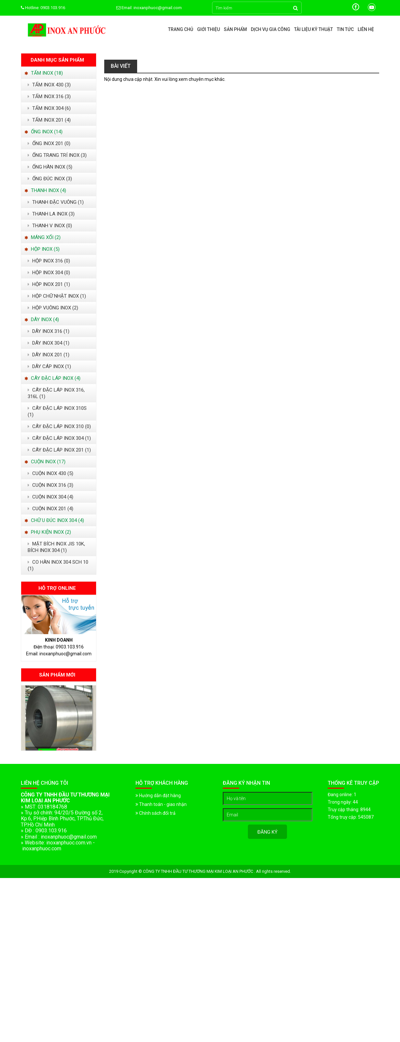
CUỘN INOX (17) (44, 462)
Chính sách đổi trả (156, 813)
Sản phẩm (235, 29)
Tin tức (345, 29)
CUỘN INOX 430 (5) (50, 473)
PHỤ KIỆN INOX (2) (47, 532)
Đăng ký (267, 832)
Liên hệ (366, 29)
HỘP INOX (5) (42, 249)
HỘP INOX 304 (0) (49, 272)
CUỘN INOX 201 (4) (50, 509)
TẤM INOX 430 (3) (49, 85)
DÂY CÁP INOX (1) (49, 366)
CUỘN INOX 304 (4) (50, 497)
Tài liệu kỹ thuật (313, 29)
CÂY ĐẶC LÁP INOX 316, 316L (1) (56, 393)
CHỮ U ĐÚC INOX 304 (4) (54, 520)
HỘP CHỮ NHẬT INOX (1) (57, 296)
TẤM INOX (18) (43, 73)
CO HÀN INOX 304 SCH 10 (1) (58, 565)
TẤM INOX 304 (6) (49, 108)
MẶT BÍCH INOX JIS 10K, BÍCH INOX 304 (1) (56, 547)
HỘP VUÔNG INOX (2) (53, 308)
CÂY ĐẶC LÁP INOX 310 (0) (59, 426)
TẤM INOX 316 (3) (49, 96)
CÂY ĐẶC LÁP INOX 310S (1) (57, 411)
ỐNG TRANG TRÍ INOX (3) (57, 155)
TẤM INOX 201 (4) (49, 120)
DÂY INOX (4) (41, 319)
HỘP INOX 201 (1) (49, 284)
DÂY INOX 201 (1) (48, 355)
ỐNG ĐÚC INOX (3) (50, 179)
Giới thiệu (208, 29)
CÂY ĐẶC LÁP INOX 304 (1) (59, 438)
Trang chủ (180, 29)
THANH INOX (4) (45, 190)
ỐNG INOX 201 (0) (49, 143)
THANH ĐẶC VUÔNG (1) (56, 202)
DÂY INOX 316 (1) (48, 331)
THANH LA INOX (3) (51, 214)
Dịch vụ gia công (270, 29)
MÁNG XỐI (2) (42, 237)
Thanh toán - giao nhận (161, 804)
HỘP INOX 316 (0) (49, 261)
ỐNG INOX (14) (43, 132)
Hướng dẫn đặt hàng (158, 795)
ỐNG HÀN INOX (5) (50, 167)
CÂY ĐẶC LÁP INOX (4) (52, 378)
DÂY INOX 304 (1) (48, 343)
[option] (58, 718)
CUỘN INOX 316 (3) (50, 485)
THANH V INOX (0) (50, 226)
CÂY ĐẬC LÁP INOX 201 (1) (59, 450)
